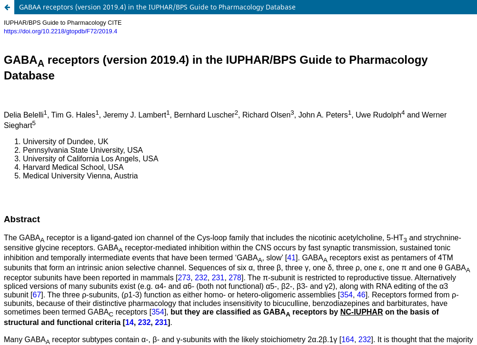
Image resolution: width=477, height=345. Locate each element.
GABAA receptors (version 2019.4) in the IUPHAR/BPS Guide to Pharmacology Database (157, 6)
